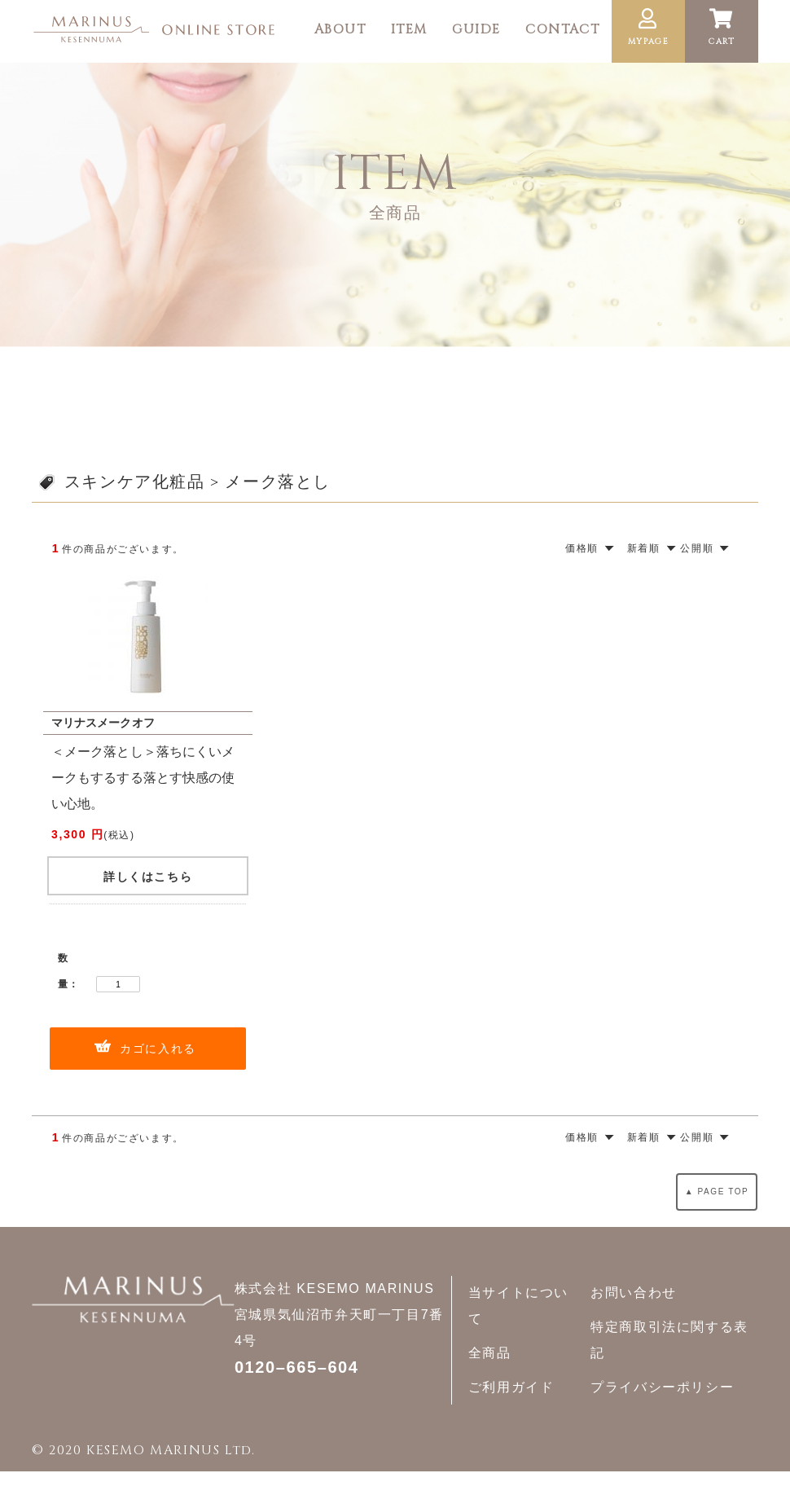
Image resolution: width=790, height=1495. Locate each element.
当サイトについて (518, 1306)
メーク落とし (278, 482)
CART (721, 27)
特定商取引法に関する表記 (669, 1340)
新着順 (644, 548)
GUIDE (476, 29)
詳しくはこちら (147, 876)
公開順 (696, 548)
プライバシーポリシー (662, 1387)
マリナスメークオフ (103, 722)
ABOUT (340, 29)
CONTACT (562, 29)
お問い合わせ (633, 1292)
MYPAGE (648, 27)
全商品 (489, 1353)
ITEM (409, 29)
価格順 (582, 548)
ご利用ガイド (511, 1387)
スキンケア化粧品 (134, 482)
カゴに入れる (158, 1048)
